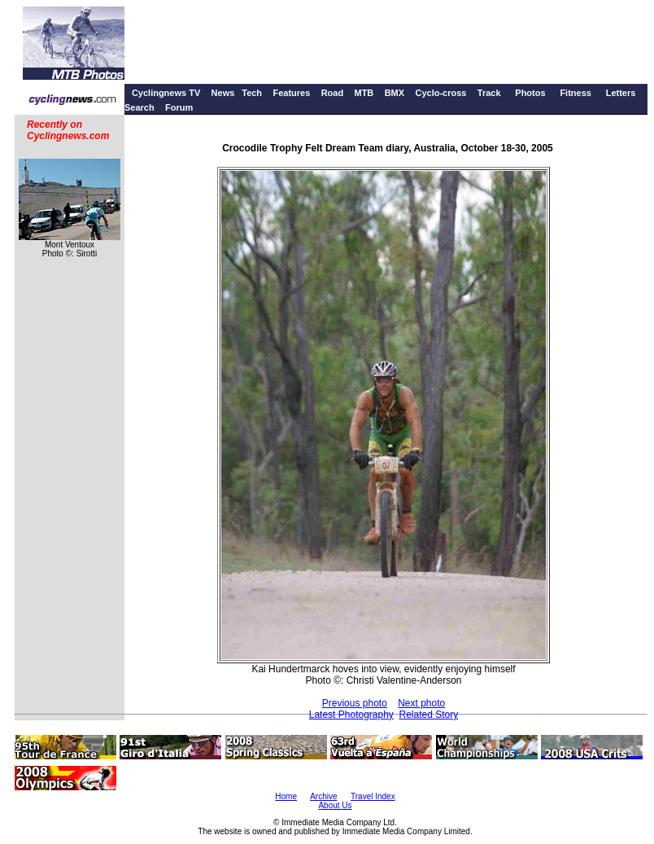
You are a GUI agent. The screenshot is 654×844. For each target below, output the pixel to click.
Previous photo (354, 703)
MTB (363, 93)
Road (332, 93)
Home (286, 796)
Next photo (421, 703)
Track (489, 93)
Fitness (575, 93)
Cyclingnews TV (166, 93)
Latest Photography (351, 714)
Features (291, 93)
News (223, 93)
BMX (394, 93)
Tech (252, 93)
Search (139, 107)
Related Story (429, 714)
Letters (621, 93)
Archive (323, 796)
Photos (530, 93)
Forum (179, 107)
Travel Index (373, 796)
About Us (334, 805)
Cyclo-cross (440, 93)
